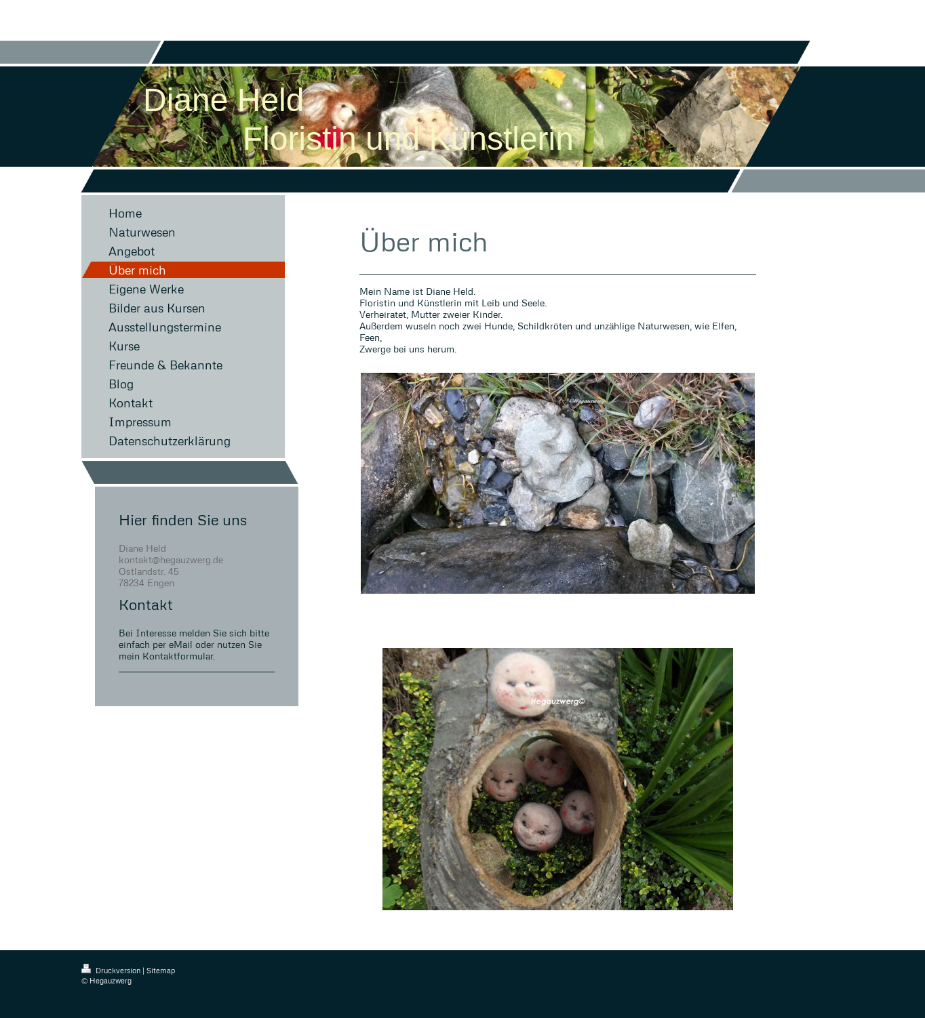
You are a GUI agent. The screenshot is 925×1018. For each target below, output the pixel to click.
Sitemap (160, 970)
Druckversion (111, 970)
